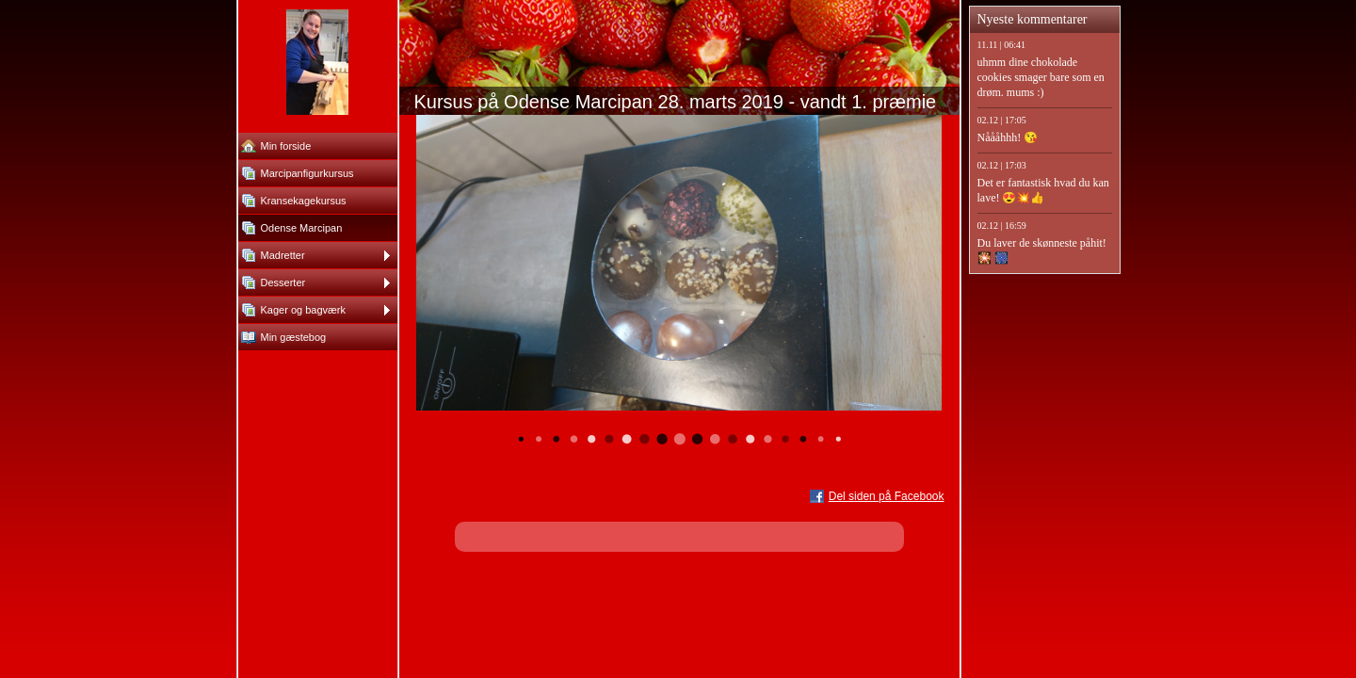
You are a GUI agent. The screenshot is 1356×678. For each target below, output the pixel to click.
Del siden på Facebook (886, 496)
